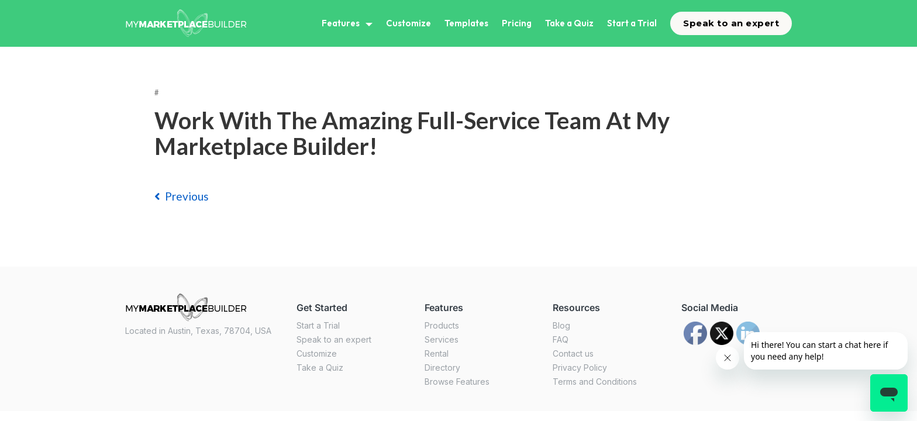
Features (341, 23)
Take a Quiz (569, 23)
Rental (437, 353)
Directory (442, 367)
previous (181, 196)
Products (442, 325)
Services (441, 339)
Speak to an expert (731, 23)
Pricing (517, 23)
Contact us (573, 353)
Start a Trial (632, 23)
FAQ (560, 339)
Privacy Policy (580, 367)
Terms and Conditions (595, 382)
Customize (408, 23)
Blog (561, 325)
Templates (466, 23)
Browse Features (457, 382)
